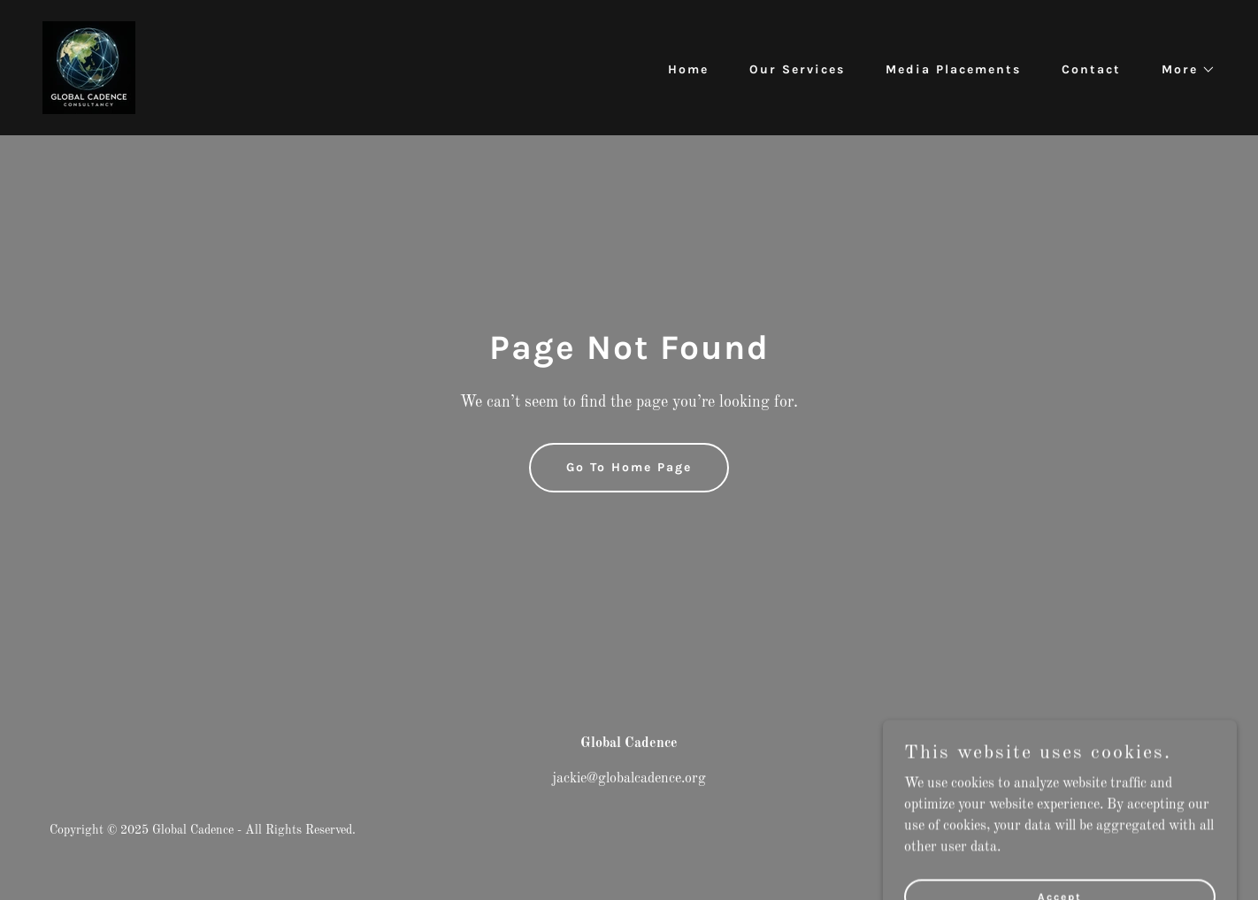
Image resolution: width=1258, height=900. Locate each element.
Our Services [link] (797, 69)
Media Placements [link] (953, 69)
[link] (88, 67)
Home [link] (688, 69)
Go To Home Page (629, 467)
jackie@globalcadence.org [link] (629, 779)
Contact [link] (1091, 69)
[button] (1182, 69)
